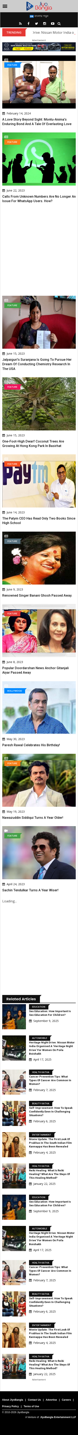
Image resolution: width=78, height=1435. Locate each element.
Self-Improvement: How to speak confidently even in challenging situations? (50, 1111)
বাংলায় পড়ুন (39, 16)
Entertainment (41, 1134)
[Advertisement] (38, 250)
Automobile (39, 1038)
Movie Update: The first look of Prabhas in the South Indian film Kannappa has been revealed (50, 1143)
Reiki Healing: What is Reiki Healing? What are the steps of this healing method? (49, 1174)
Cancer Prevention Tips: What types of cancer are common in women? (50, 1080)
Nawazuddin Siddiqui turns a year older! (32, 818)
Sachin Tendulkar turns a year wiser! (30, 890)
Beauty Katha (40, 1103)
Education (38, 1006)
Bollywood (14, 690)
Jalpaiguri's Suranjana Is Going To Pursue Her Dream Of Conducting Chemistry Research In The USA (37, 364)
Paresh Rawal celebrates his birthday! (31, 745)
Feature (12, 64)
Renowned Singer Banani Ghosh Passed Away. (37, 595)
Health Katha (40, 1072)
